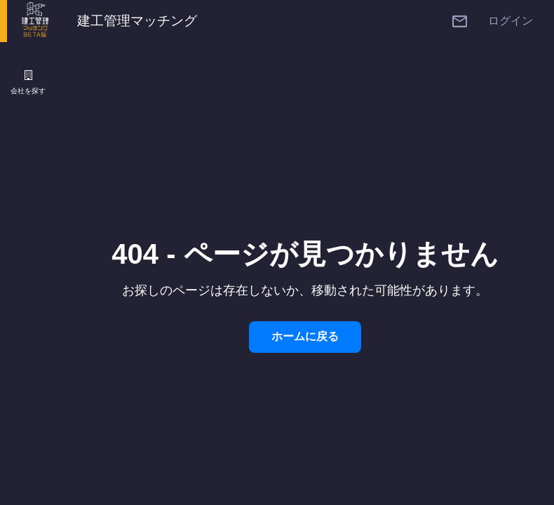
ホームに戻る (305, 336)
